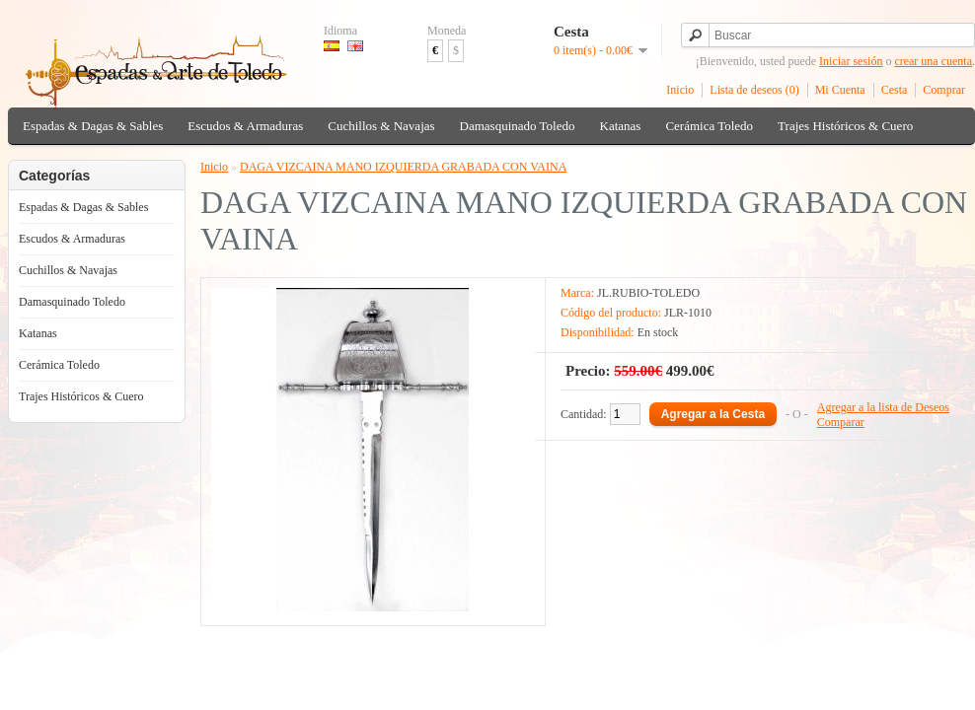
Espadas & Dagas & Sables (93, 125)
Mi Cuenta (840, 90)
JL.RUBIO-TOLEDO (648, 293)
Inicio (680, 90)
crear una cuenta (933, 61)
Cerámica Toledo (709, 125)
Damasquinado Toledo (517, 125)
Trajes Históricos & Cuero (845, 125)
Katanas (620, 125)
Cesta (894, 90)
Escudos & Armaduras (245, 125)
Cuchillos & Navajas (381, 125)
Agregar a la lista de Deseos (883, 407)
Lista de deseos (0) (754, 90)
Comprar (944, 90)
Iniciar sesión (850, 61)
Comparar (840, 422)
